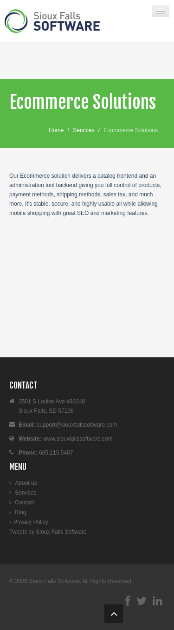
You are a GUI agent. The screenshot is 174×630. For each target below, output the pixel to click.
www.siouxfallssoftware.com (77, 439)
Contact (24, 502)
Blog (20, 512)
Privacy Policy (30, 522)
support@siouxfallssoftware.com (77, 425)
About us (26, 483)
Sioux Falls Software (54, 581)
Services (83, 130)
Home (56, 130)
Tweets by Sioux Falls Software (48, 532)
